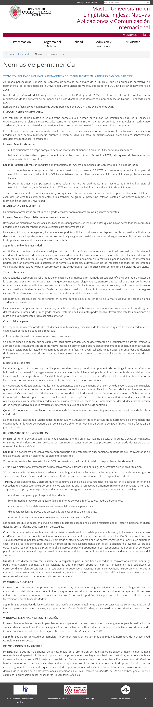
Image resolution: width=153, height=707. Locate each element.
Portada (10, 54)
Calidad (78, 42)
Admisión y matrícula (103, 44)
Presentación (22, 42)
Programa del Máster (51, 44)
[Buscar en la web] (148, 2)
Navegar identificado (87, 2)
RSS (146, 699)
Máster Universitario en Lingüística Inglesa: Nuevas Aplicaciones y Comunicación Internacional (113, 18)
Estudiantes (132, 42)
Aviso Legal (89, 699)
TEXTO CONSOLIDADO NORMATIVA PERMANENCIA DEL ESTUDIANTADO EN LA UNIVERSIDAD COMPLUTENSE (68, 76)
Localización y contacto (58, 699)
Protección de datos (120, 699)
